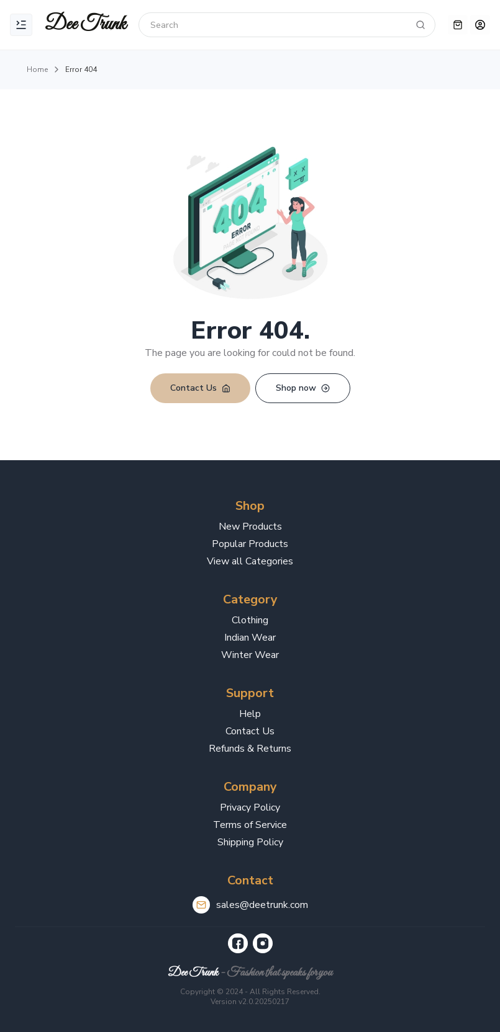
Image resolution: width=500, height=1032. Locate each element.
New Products (250, 526)
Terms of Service (250, 825)
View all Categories (250, 561)
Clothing (250, 620)
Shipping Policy (250, 842)
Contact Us (250, 731)
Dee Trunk (193, 973)
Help (250, 714)
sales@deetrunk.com (262, 905)
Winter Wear (250, 655)
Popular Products (250, 544)
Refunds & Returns (250, 748)
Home (37, 69)
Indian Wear (250, 637)
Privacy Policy (250, 807)
